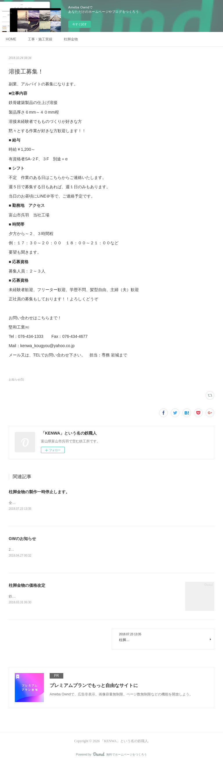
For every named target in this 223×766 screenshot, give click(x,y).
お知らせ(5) (16, 379)
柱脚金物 (71, 39)
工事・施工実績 (40, 39)
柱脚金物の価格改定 (27, 586)
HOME (11, 39)
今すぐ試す (79, 24)
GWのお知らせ (22, 539)
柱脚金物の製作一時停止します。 (39, 491)
